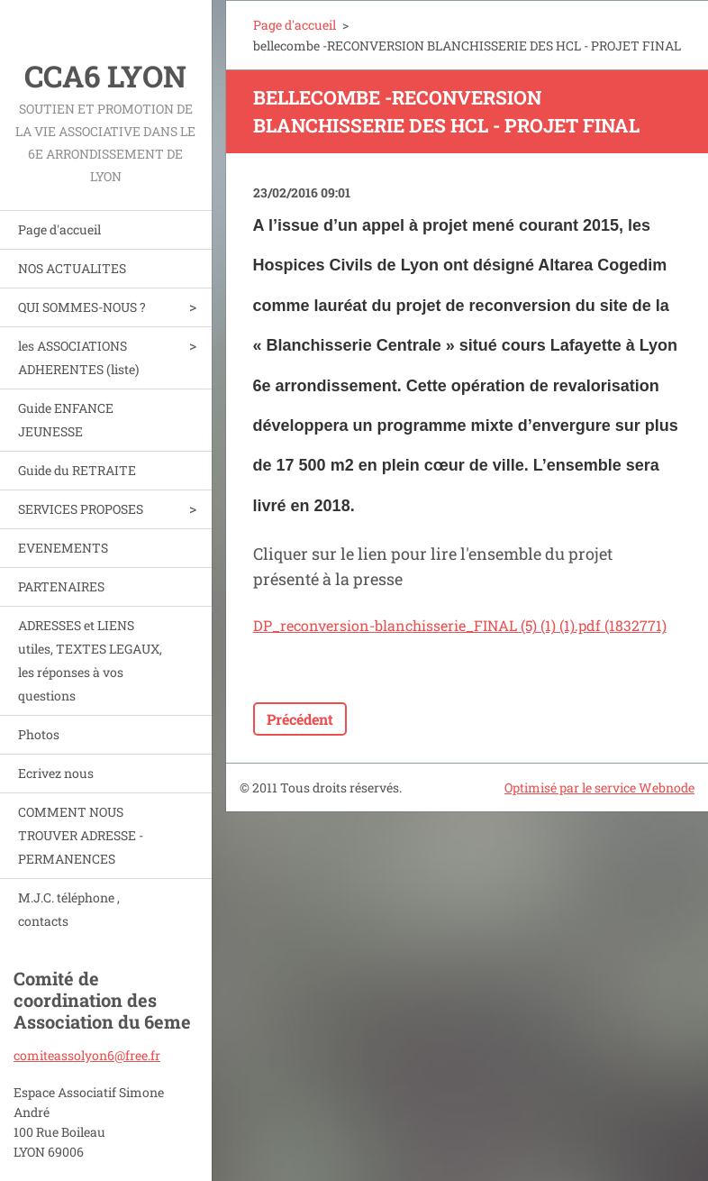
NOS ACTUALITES (72, 268)
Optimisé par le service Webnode (599, 787)
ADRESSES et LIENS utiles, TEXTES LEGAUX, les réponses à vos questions (90, 660)
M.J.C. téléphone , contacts (69, 909)
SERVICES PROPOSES (80, 508)
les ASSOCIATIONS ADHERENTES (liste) (78, 357)
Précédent (300, 719)
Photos (38, 734)
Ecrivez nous (56, 773)
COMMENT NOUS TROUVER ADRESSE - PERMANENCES (80, 835)
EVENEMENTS (63, 547)
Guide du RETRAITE (77, 470)
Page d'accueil (59, 229)
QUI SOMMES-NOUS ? (82, 307)
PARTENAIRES (61, 586)
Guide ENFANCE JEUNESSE (65, 419)
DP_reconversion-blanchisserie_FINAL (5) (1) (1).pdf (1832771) (460, 625)
